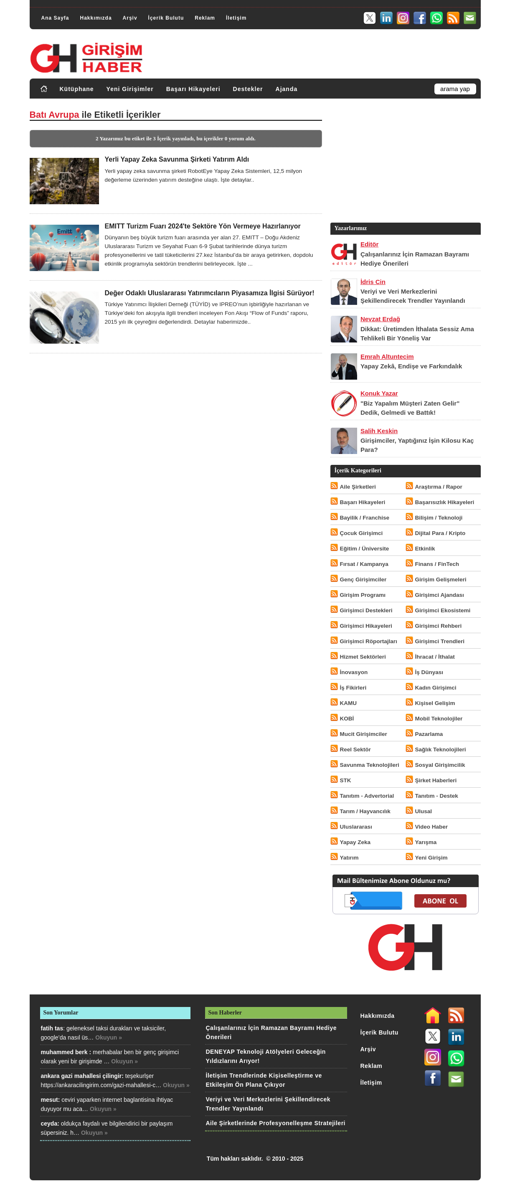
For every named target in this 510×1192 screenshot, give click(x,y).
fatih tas (52, 1028)
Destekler (248, 89)
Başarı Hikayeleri (193, 89)
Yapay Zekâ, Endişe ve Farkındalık (411, 366)
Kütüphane (77, 89)
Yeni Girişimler (130, 89)
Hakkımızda (96, 18)
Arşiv (130, 18)
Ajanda (287, 89)
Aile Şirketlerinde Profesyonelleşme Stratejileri (275, 1123)
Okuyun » (108, 1037)
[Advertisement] (404, 162)
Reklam (205, 18)
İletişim (236, 18)
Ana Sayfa (55, 18)
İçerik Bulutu (166, 18)
